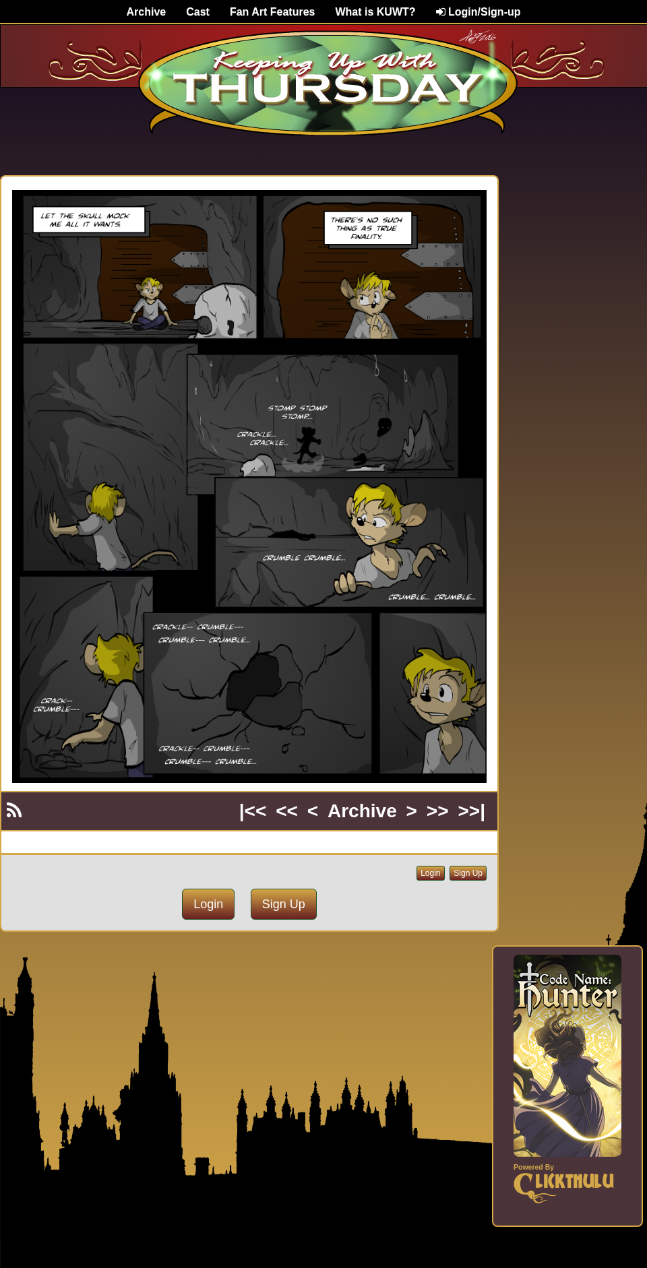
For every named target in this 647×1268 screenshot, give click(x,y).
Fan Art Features (272, 12)
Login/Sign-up (478, 12)
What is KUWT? (375, 12)
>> (438, 810)
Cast (198, 12)
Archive (146, 12)
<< (287, 810)
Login (430, 873)
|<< (253, 810)
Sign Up (468, 873)
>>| (471, 810)
